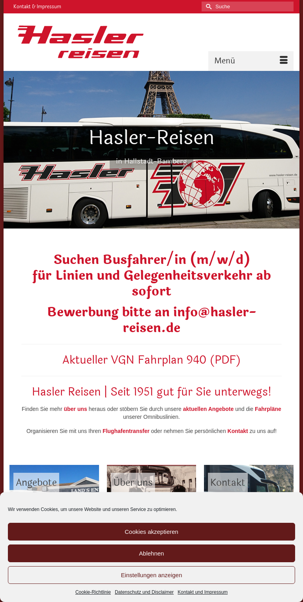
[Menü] (251, 61)
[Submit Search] (207, 6)
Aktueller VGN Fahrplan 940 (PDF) (151, 360)
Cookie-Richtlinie (93, 592)
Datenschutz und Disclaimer (144, 592)
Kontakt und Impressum (203, 592)
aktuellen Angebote (208, 409)
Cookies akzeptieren (151, 531)
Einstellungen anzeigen (151, 575)
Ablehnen (151, 553)
